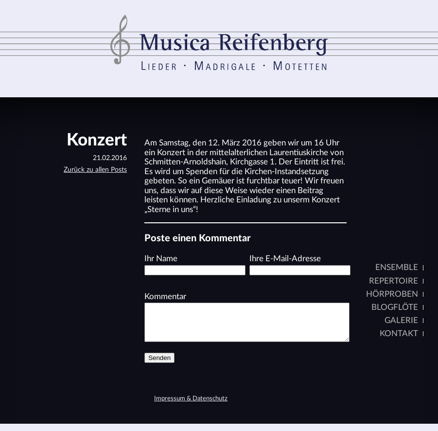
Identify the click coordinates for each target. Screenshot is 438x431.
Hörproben (392, 294)
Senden (159, 365)
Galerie (401, 320)
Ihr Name (160, 258)
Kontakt (398, 333)
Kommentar (165, 296)
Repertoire (393, 281)
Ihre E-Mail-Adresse (285, 258)
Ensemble (396, 267)
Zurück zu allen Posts (95, 169)
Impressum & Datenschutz (191, 406)
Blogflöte (394, 307)
